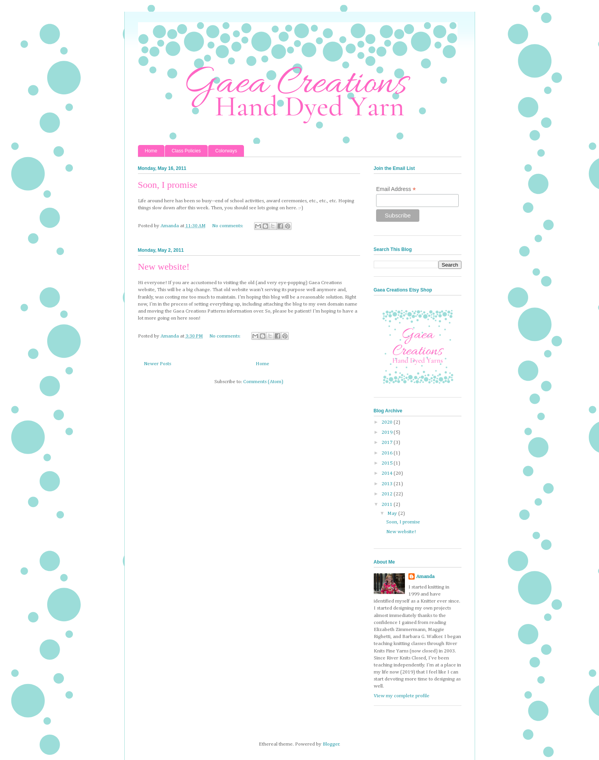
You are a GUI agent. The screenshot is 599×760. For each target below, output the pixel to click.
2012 (388, 494)
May (392, 513)
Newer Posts (157, 363)
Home (151, 151)
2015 (388, 463)
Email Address (396, 189)
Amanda (425, 576)
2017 (388, 442)
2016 (388, 453)
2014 (388, 473)
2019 (388, 432)
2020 (388, 422)
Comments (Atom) (263, 381)
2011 (388, 504)
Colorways (226, 151)
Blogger (331, 744)
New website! (164, 267)
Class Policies (186, 151)
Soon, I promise (168, 185)
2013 (388, 483)
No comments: (228, 225)
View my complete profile (401, 695)
